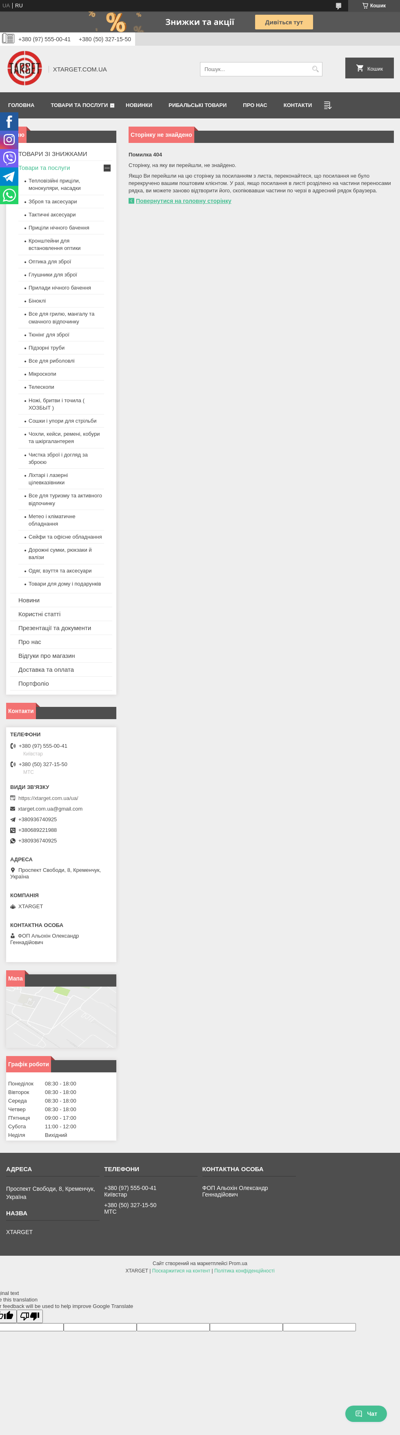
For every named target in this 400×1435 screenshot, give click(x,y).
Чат (366, 1413)
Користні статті (39, 614)
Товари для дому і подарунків (65, 584)
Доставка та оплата (46, 669)
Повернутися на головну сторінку (183, 201)
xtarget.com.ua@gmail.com (50, 809)
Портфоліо (33, 683)
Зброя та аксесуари (53, 201)
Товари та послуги (79, 105)
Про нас (255, 105)
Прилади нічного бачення (60, 288)
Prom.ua (238, 1263)
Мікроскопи (42, 374)
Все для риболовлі (52, 361)
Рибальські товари (198, 105)
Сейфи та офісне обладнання (65, 537)
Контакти (298, 105)
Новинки (139, 105)
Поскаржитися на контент (181, 1271)
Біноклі (37, 301)
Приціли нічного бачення (59, 228)
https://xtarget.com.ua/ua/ (48, 798)
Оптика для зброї (50, 261)
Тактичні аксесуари (52, 215)
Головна (21, 105)
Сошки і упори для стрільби (62, 421)
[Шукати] (315, 69)
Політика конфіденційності (244, 1271)
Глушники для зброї (53, 275)
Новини (29, 600)
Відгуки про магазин (46, 655)
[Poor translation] (30, 1316)
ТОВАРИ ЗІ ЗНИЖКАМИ (52, 153)
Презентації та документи (54, 627)
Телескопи (41, 387)
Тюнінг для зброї (49, 335)
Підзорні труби (46, 348)
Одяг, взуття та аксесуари (60, 571)
